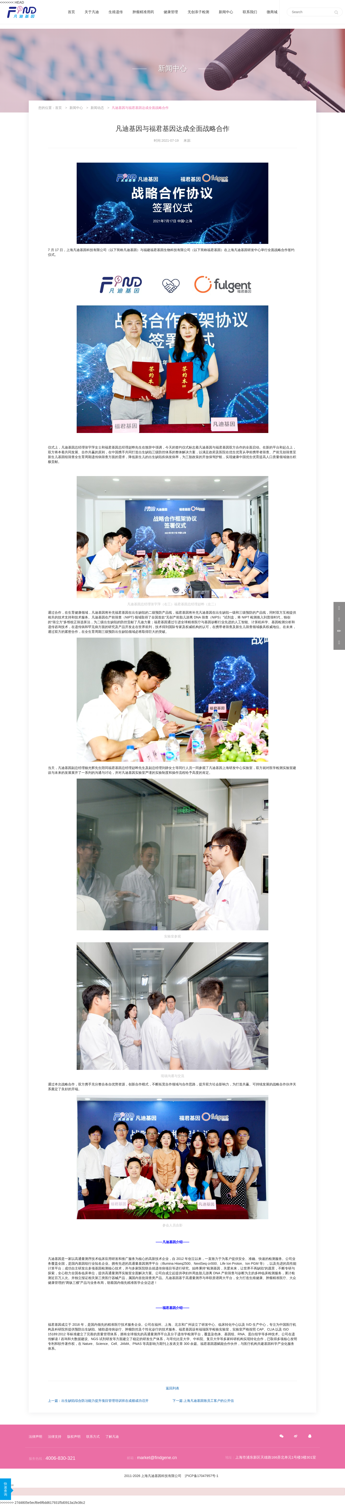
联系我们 (250, 12)
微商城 (272, 12)
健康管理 (171, 12)
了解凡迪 (112, 1436)
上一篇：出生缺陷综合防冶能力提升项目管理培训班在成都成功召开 (98, 1401)
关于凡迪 (92, 12)
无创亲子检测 (198, 12)
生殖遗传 (116, 12)
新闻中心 (226, 12)
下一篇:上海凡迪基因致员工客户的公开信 (203, 1401)
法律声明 (35, 1436)
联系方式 (93, 1436)
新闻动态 (97, 108)
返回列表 (172, 1388)
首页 (71, 12)
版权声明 (73, 1436)
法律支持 (54, 1436)
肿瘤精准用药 (143, 12)
